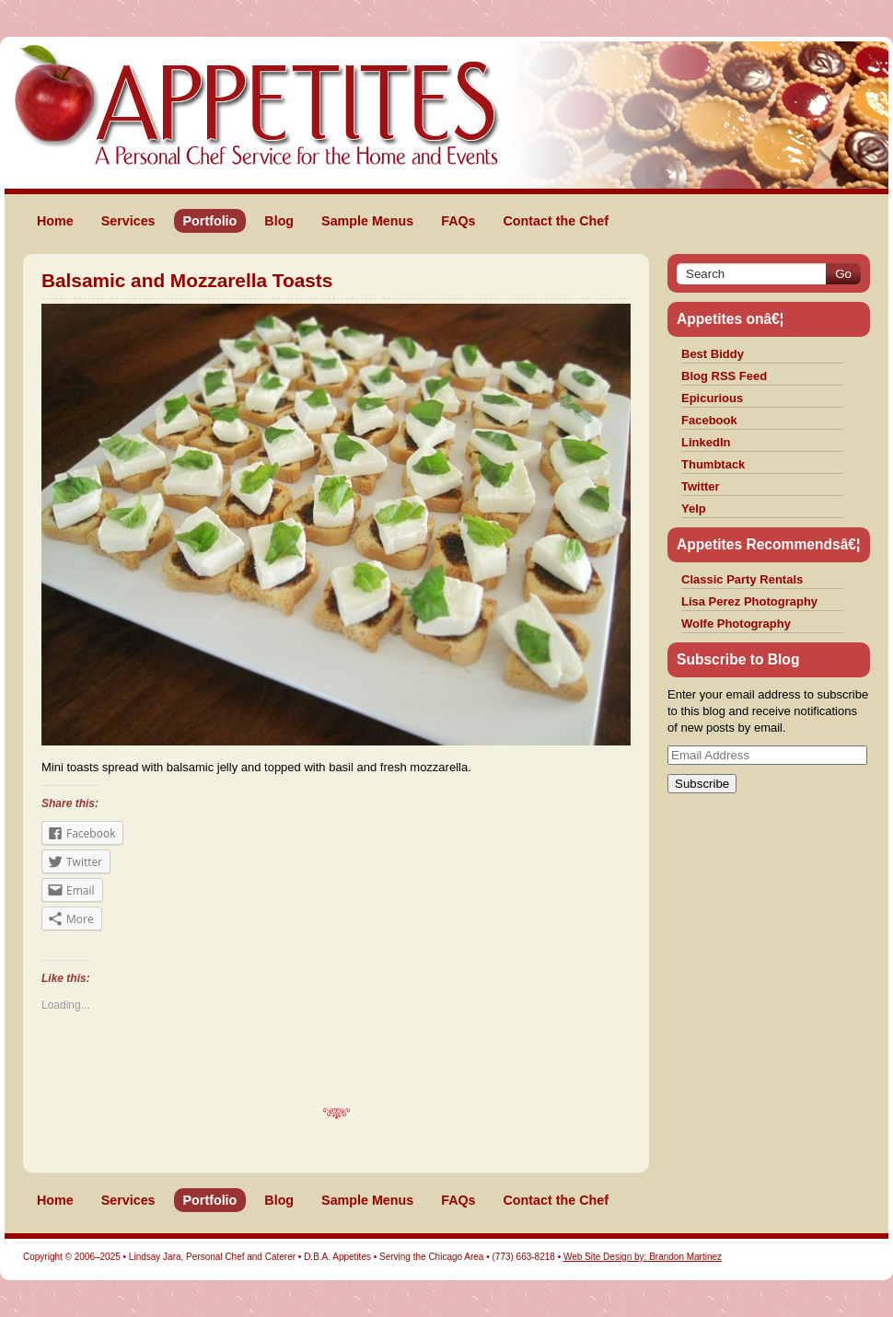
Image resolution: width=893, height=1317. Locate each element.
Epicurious (712, 398)
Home (55, 221)
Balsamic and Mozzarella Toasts (186, 280)
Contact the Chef (556, 221)
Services (128, 221)
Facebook (709, 420)
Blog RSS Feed (724, 376)
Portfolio (210, 221)
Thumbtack (713, 464)
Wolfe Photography (736, 623)
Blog (279, 221)
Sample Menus (367, 221)
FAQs (458, 221)
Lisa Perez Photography (749, 601)
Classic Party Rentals (742, 579)
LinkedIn (705, 442)
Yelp (693, 508)
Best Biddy (712, 354)
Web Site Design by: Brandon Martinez (642, 1257)
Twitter (700, 486)
